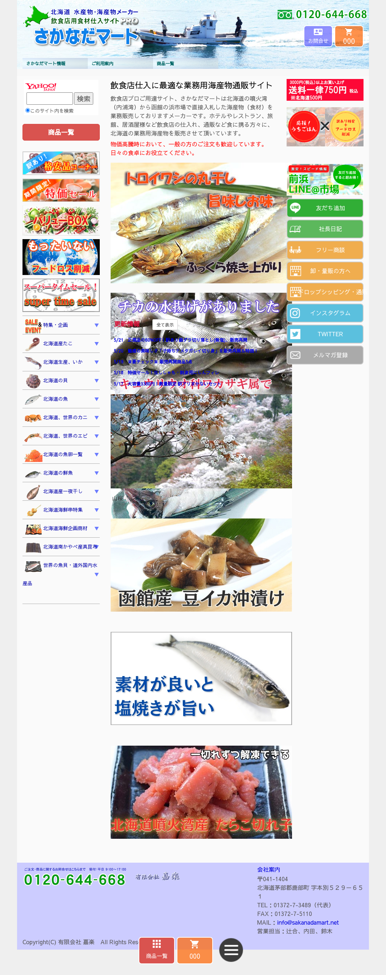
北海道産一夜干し (53, 492)
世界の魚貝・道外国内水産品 (60, 573)
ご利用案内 (102, 63)
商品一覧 (165, 63)
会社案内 (268, 869)
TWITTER (330, 334)
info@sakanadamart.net (308, 922)
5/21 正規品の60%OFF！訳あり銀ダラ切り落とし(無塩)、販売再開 (180, 340)
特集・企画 (46, 326)
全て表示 (165, 325)
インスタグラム (330, 313)
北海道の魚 (46, 400)
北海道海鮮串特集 (53, 511)
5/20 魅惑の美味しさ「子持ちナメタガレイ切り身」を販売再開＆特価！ (186, 351)
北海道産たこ (48, 344)
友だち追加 (330, 208)
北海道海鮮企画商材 (55, 529)
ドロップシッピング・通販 (331, 292)
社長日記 (330, 229)
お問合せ (318, 40)
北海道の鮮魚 (48, 474)
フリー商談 (330, 250)
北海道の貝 (46, 381)
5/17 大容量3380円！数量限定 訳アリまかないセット (167, 384)
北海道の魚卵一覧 (53, 455)
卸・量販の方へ (330, 271)
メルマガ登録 (330, 355)
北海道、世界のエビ (55, 437)
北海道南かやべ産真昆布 (61, 548)
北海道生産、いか (53, 363)
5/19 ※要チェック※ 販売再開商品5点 (153, 361)
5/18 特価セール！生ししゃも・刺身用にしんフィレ (166, 372)
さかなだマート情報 (45, 63)
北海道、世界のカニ (55, 418)
